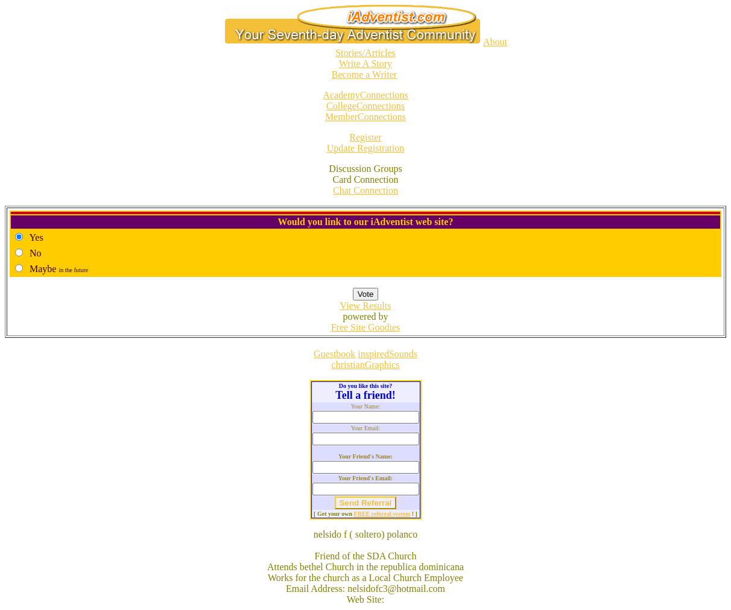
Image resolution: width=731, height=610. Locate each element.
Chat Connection (365, 190)
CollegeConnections (365, 106)
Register (365, 137)
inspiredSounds (387, 354)
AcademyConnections (365, 95)
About (495, 42)
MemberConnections (365, 117)
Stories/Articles (365, 53)
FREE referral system (382, 513)
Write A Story (365, 64)
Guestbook (334, 354)
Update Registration (365, 148)
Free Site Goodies (365, 327)
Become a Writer (364, 74)
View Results (365, 305)
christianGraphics (366, 365)
